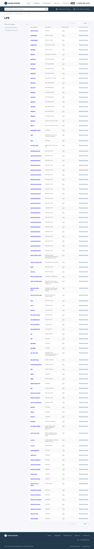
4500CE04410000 (35, 490)
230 (31, 338)
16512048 (33, 59)
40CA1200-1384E (35, 426)
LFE (29, 13)
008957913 (33, 45)
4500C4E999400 (35, 460)
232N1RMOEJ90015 (36, 364)
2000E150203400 (35, 236)
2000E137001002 (35, 227)
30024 (32, 412)
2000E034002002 (35, 170)
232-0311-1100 (34, 353)
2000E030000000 (35, 156)
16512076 (33, 97)
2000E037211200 (35, 179)
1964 (31, 141)
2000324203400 (35, 151)
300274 (32, 417)
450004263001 (34, 450)
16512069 (33, 73)
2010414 (32, 272)
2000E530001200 (35, 250)
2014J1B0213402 (35, 320)
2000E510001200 (35, 246)
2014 (31, 301)
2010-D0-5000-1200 (36, 276)
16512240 (33, 111)
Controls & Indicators (11, 27)
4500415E (33, 455)
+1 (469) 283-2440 (83, 3)
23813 (32, 374)
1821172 (32, 125)
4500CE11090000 (35, 495)
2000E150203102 (35, 231)
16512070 (33, 78)
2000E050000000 (35, 189)
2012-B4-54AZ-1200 (36, 295)
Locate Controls (8, 13)
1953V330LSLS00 (35, 130)
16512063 (33, 69)
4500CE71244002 (35, 509)
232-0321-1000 (34, 360)
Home (28, 3)
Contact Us (65, 3)
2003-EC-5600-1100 (36, 262)
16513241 (32, 121)
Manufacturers (47, 3)
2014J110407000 (35, 315)
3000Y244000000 (35, 402)
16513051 (32, 116)
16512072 (33, 83)
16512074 (33, 92)
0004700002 (34, 31)
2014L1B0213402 (35, 329)
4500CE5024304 (35, 504)
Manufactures (68, 535)
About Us (57, 3)
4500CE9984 (34, 518)
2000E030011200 (35, 165)
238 (31, 369)
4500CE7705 (34, 514)
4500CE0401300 (35, 469)
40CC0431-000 (34, 433)
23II (31, 388)
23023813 (33, 343)
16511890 (32, 50)
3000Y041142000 (35, 393)
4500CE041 (33, 474)
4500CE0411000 (35, 479)
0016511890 (33, 35)
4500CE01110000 (35, 464)
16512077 (33, 102)
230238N (33, 348)
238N (31, 379)
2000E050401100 (35, 203)
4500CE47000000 (35, 499)
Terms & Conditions (75, 546)
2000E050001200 (35, 194)
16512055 (32, 64)
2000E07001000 (35, 217)
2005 (31, 267)
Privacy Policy (86, 546)
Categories (36, 3)
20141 (32, 305)
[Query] (26, 9)
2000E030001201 (35, 160)
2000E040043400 (35, 184)
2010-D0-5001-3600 (36, 281)
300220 (32, 407)
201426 (32, 310)
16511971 (32, 54)
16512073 (33, 87)
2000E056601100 (35, 213)
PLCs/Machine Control (11, 30)
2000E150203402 (35, 241)
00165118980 (34, 40)
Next (85, 23)
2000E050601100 (35, 208)
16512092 (33, 106)
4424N (32, 446)
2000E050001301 (35, 198)
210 (31, 334)
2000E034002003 (35, 175)
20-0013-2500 (34, 145)
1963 (31, 135)
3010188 (32, 421)
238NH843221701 (35, 383)
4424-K (32, 440)
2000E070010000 (35, 222)
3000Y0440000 (35, 398)
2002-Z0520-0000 (35, 255)
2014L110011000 (35, 324)
